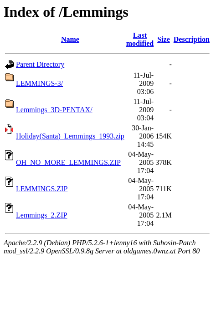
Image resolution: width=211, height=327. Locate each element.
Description (192, 39)
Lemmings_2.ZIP (41, 215)
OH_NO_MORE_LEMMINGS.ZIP (68, 162)
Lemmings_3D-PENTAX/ (54, 110)
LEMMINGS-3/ (39, 83)
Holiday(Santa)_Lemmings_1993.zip (70, 136)
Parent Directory (40, 64)
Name (70, 39)
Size (163, 39)
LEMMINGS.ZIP (41, 189)
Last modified (140, 39)
